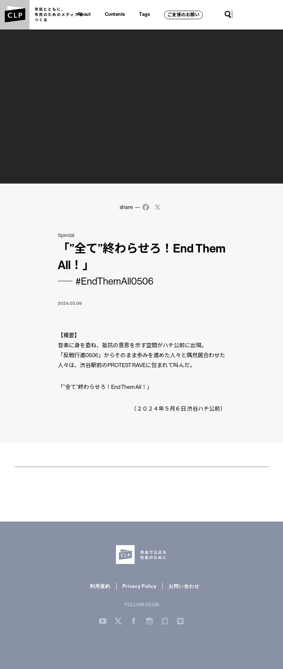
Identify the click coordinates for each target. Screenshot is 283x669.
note (269, 14)
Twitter (247, 14)
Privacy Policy (139, 586)
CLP (14, 14)
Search (227, 14)
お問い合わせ (184, 586)
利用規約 (100, 586)
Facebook (254, 14)
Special (66, 235)
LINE (276, 14)
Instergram (149, 621)
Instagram (261, 14)
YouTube (239, 14)
